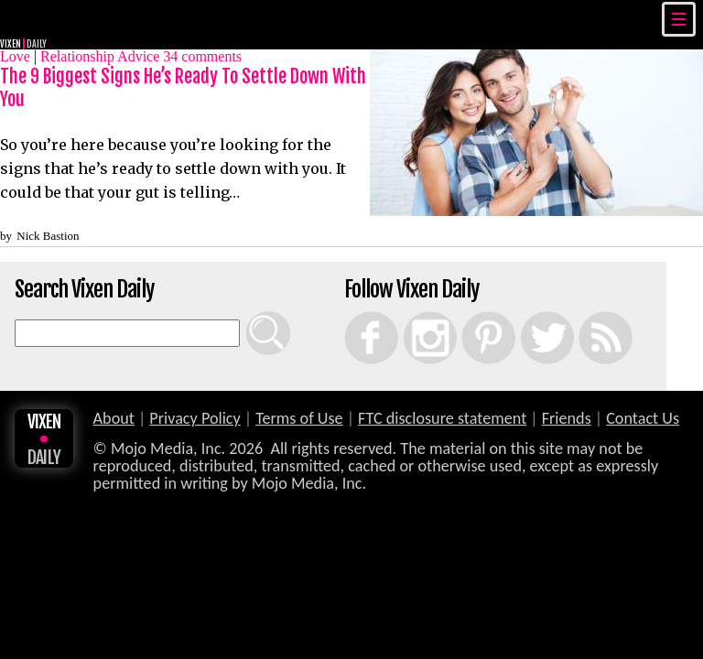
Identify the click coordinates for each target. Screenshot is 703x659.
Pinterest (469, 311)
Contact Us (642, 418)
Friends (566, 418)
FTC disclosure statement (442, 418)
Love (15, 56)
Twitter (526, 311)
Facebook (353, 311)
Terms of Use (298, 418)
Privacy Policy (195, 418)
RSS (583, 311)
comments (202, 56)
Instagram (411, 311)
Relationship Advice (99, 56)
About (114, 418)
